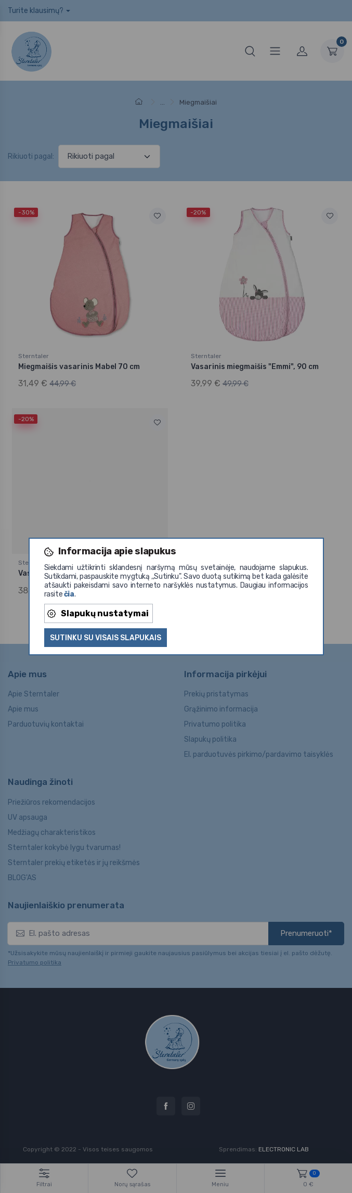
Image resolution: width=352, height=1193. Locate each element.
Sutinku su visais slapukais (105, 637)
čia (69, 594)
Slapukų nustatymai (98, 613)
